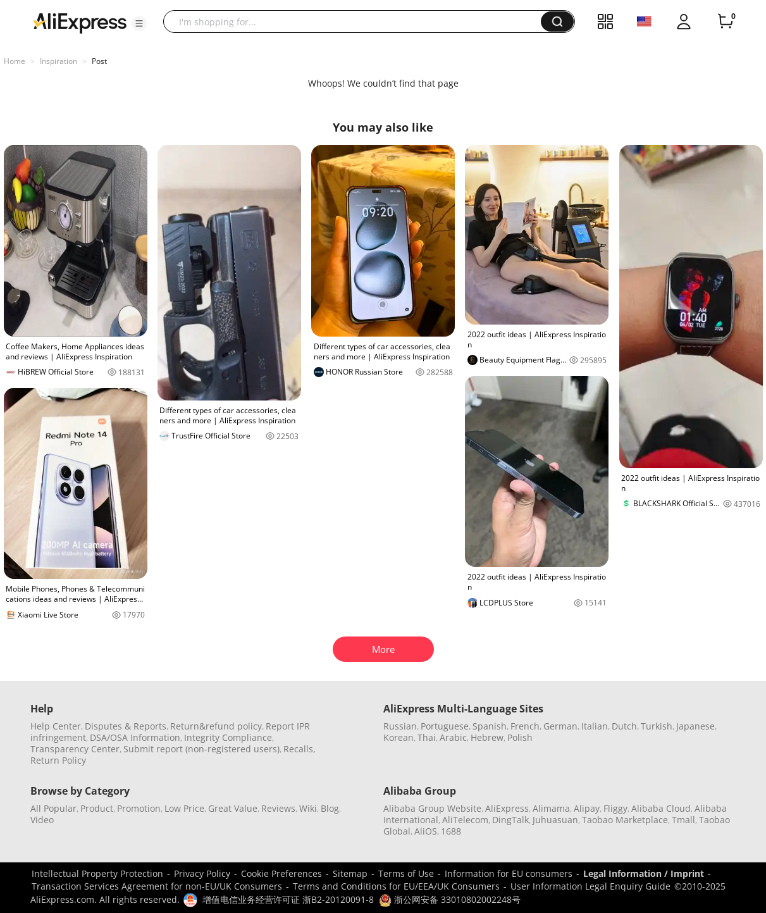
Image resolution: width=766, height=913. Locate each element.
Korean (398, 737)
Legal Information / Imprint (643, 873)
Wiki (308, 808)
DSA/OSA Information (135, 737)
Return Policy (58, 760)
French (525, 726)
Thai (426, 737)
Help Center (55, 726)
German (560, 726)
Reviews (278, 808)
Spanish (490, 726)
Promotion (139, 808)
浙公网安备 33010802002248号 (450, 899)
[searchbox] (357, 21)
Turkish (656, 726)
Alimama (551, 808)
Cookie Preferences (281, 873)
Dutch (624, 726)
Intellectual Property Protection (97, 873)
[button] (139, 23)
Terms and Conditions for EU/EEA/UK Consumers (396, 886)
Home (14, 61)
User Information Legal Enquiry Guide (590, 886)
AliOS (425, 831)
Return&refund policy (216, 726)
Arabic (453, 737)
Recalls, (299, 749)
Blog (330, 808)
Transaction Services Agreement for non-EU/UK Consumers (157, 886)
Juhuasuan (555, 820)
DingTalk (510, 820)
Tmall (683, 820)
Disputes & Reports (125, 726)
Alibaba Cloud (661, 808)
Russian (400, 726)
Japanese (695, 726)
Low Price (184, 808)
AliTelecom (465, 820)
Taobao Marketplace (625, 820)
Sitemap (350, 873)
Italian (594, 726)
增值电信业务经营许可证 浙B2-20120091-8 (288, 899)
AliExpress (507, 808)
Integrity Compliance (228, 737)
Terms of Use (406, 873)
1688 (451, 831)
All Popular (53, 808)
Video (42, 820)
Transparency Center (75, 749)
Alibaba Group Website (432, 808)
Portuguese (445, 726)
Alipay (587, 808)
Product (96, 808)
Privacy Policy (202, 873)
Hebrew (487, 737)
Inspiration (58, 61)
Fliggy (615, 808)
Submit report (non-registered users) (201, 749)
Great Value (232, 808)
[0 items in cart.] (725, 21)
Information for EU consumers (508, 873)
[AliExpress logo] (79, 22)
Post (99, 61)
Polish (520, 737)
